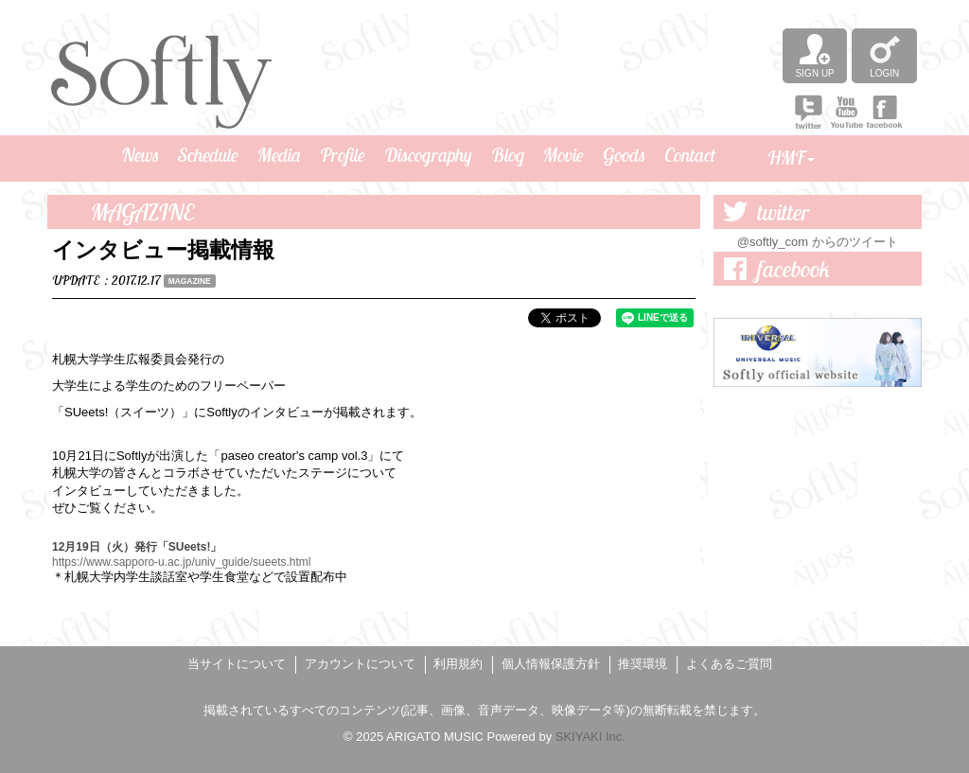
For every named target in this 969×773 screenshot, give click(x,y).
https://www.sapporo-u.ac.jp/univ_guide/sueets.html (181, 562)
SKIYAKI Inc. (590, 736)
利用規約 (458, 664)
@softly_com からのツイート (817, 242)
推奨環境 (642, 664)
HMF (791, 157)
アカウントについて (360, 664)
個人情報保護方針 (551, 664)
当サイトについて (236, 664)
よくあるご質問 (729, 664)
